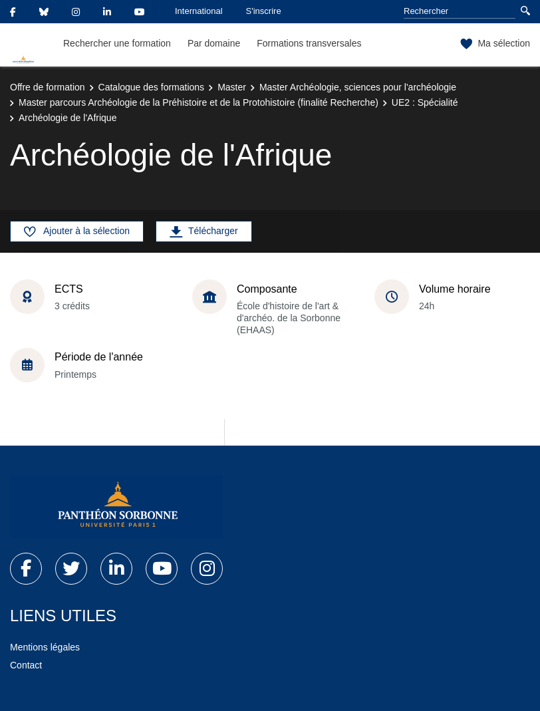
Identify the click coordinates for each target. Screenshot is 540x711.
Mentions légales (45, 647)
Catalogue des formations (151, 87)
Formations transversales (309, 43)
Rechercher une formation (117, 43)
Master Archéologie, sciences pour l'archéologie (357, 87)
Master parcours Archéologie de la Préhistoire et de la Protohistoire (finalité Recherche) (198, 102)
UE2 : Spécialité (425, 102)
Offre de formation (47, 87)
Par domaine (214, 43)
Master (231, 87)
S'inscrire (263, 11)
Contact (26, 665)
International (199, 11)
